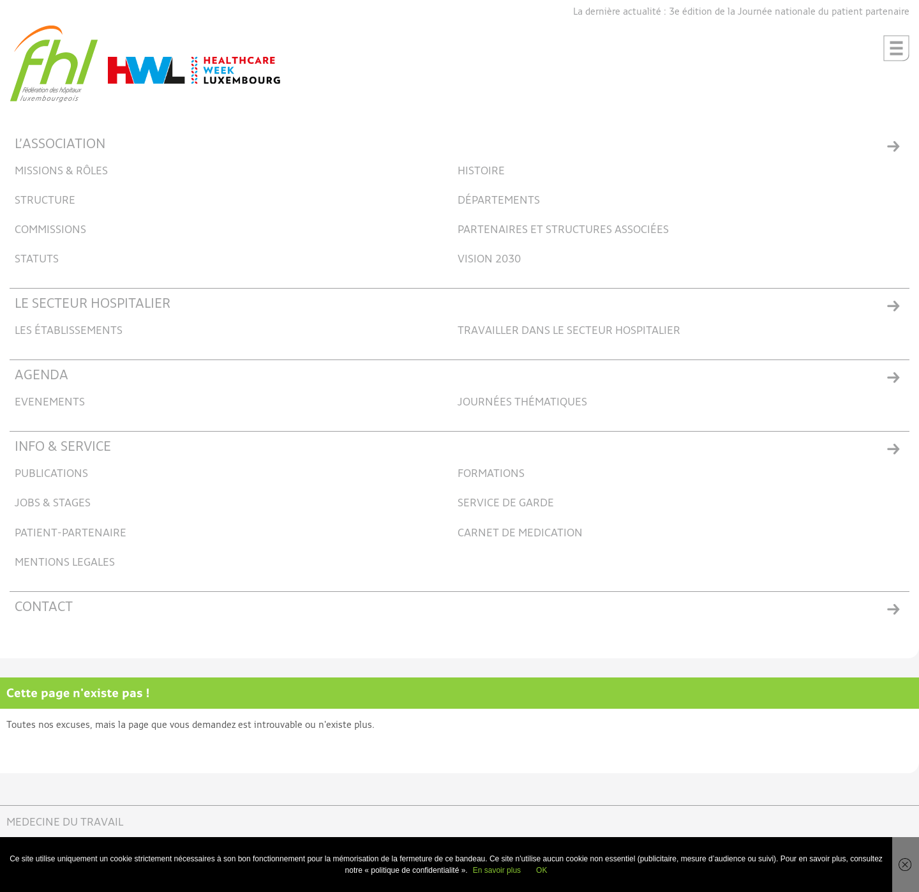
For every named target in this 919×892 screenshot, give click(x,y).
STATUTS (37, 259)
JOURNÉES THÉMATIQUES (522, 402)
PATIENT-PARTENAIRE (70, 533)
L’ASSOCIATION (60, 144)
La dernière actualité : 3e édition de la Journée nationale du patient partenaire (741, 12)
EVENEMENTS (50, 402)
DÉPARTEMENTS (499, 200)
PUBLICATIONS (51, 474)
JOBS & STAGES (53, 503)
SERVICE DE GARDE (506, 503)
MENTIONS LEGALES (65, 562)
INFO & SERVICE (63, 447)
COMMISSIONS (50, 230)
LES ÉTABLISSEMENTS (69, 331)
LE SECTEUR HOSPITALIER (92, 304)
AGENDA (41, 375)
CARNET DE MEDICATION (520, 533)
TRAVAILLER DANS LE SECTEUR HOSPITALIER (569, 331)
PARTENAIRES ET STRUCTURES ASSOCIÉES (563, 230)
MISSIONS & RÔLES (61, 171)
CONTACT (44, 607)
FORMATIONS (491, 474)
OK (541, 870)
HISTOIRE (481, 171)
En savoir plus (497, 870)
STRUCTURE (45, 200)
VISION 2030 (489, 259)
